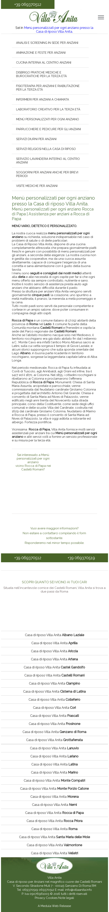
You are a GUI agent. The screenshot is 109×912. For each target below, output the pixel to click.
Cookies (52, 898)
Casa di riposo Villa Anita (54, 635)
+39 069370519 (81, 557)
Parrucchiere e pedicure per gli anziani (48, 129)
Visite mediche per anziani (37, 186)
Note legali (66, 898)
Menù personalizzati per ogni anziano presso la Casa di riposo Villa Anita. (58, 30)
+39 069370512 (27, 4)
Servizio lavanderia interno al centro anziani (48, 160)
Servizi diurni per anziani (36, 139)
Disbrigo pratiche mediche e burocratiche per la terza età (41, 74)
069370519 (30, 890)
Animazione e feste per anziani (41, 52)
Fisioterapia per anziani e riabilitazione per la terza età (48, 87)
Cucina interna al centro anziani (43, 62)
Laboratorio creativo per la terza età (48, 109)
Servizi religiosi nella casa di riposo (46, 149)
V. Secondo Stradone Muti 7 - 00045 (38, 886)
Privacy (40, 898)
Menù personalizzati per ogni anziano (47, 119)
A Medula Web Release (54, 906)
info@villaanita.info (78, 890)
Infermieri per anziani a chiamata (42, 99)
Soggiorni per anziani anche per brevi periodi (47, 174)
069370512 (46, 890)
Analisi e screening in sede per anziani (47, 43)
